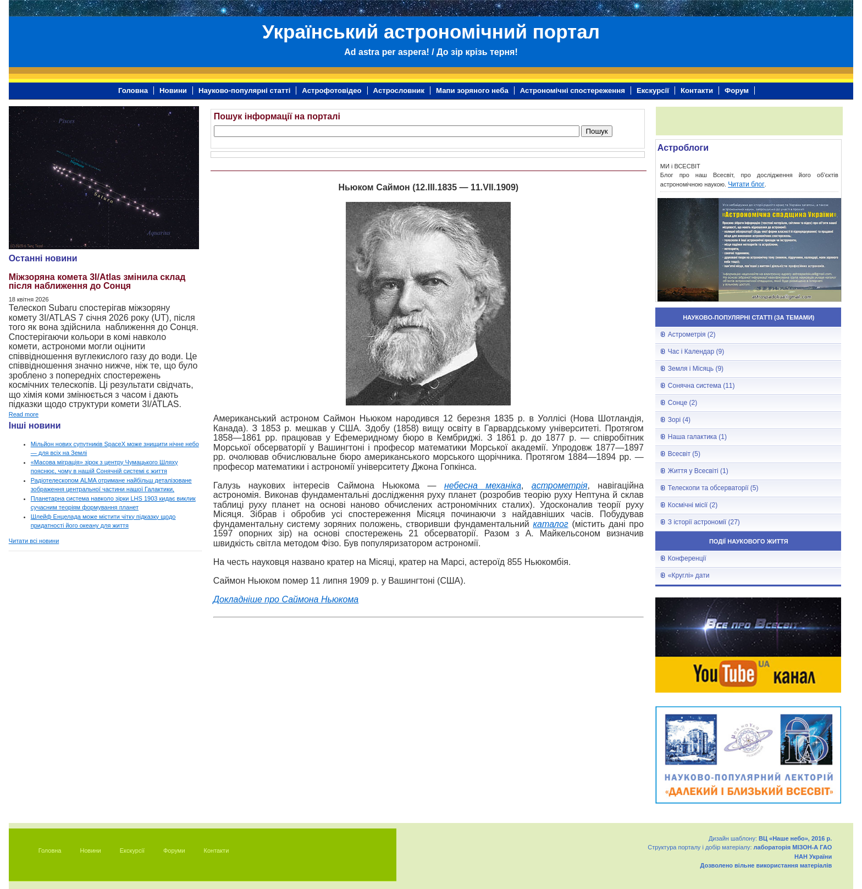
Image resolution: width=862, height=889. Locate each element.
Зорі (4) (679, 420)
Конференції (687, 558)
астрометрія (560, 485)
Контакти (697, 90)
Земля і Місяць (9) (695, 368)
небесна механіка (482, 485)
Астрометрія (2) (692, 334)
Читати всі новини (34, 540)
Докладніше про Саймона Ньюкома (285, 599)
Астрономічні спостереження (572, 90)
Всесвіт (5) (684, 454)
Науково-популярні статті (244, 90)
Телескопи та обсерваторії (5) (713, 488)
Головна (133, 90)
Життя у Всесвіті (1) (698, 471)
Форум (737, 90)
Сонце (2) (682, 403)
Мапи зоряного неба (472, 90)
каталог (550, 524)
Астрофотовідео (331, 90)
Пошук (596, 131)
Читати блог (746, 184)
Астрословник (398, 90)
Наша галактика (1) (697, 437)
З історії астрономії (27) (704, 522)
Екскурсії (653, 90)
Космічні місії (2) (692, 505)
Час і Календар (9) (696, 351)
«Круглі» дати (689, 575)
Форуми (174, 850)
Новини (173, 90)
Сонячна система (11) (701, 385)
